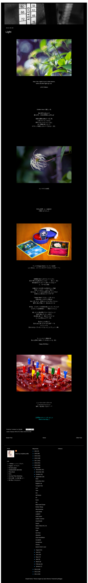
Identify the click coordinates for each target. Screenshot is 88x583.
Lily (36, 502)
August (38, 550)
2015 (35, 465)
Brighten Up (39, 483)
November (39, 472)
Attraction (38, 535)
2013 (35, 569)
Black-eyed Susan (40, 504)
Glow (37, 478)
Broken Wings (39, 507)
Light (37, 530)
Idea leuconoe (39, 509)
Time (37, 490)
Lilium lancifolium (40, 537)
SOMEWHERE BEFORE (15, 470)
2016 (35, 463)
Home (44, 437)
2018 (35, 458)
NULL (10, 474)
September (39, 476)
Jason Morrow (47, 578)
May (37, 557)
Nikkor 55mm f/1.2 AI (41, 525)
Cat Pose (38, 533)
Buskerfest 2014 (40, 481)
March (38, 561)
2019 (35, 456)
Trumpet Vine (39, 486)
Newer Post (9, 437)
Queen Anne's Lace (41, 547)
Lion (37, 488)
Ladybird (38, 514)
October (38, 474)
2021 (35, 451)
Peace (37, 528)
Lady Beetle (39, 511)
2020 (35, 453)
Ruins (37, 500)
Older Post (79, 437)
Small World (39, 521)
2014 (35, 467)
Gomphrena (39, 542)
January (38, 566)
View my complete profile (22, 453)
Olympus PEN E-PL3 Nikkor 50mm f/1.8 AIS (20, 431)
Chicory (38, 544)
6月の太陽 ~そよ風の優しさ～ (17, 478)
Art (36, 497)
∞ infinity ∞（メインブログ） (16, 463)
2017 (35, 460)
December (39, 469)
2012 (35, 571)
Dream (37, 523)
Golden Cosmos (40, 518)
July (37, 552)
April (37, 559)
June (37, 554)
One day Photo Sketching (15, 476)
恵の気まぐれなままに (15, 480)
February (38, 564)
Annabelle (38, 540)
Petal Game (39, 516)
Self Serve (38, 495)
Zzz (37, 493)
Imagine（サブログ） (14, 465)
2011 (35, 574)
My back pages (13, 468)
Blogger (60, 578)
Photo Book (12, 472)
